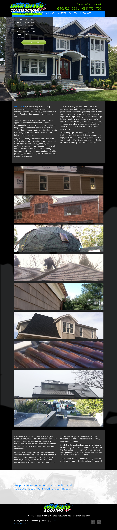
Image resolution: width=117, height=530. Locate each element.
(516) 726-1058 (67, 8)
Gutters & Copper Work (25, 25)
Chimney (50, 13)
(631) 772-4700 (91, 8)
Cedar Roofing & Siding (25, 19)
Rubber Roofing (22, 34)
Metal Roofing (21, 37)
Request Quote (34, 42)
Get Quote (85, 13)
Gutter (62, 13)
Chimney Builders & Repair (26, 28)
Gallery (73, 13)
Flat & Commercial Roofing (26, 31)
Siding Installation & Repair (26, 22)
